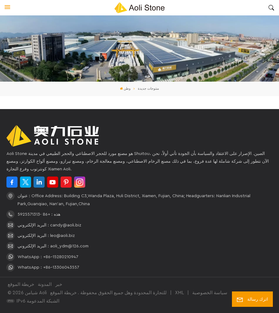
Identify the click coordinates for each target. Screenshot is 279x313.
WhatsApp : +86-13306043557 (48, 267)
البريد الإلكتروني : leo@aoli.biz (46, 236)
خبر (58, 284)
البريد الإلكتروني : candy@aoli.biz (49, 225)
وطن (125, 89)
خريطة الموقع (21, 284)
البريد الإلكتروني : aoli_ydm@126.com (53, 246)
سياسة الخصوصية (209, 293)
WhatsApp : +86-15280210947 (48, 257)
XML (179, 293)
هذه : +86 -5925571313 (39, 214)
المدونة (45, 284)
